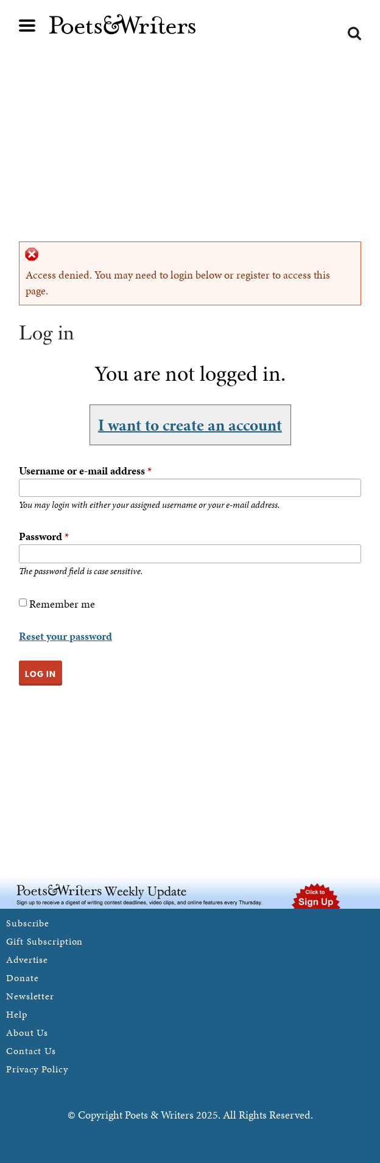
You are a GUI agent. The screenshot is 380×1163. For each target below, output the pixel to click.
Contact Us (31, 1051)
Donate (22, 978)
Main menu (27, 25)
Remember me (62, 603)
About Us (27, 1033)
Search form (354, 33)
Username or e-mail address (85, 470)
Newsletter (30, 996)
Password (44, 536)
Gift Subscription (44, 941)
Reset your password (65, 636)
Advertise (27, 960)
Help (16, 1014)
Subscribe (27, 923)
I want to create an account (190, 424)
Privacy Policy (37, 1069)
